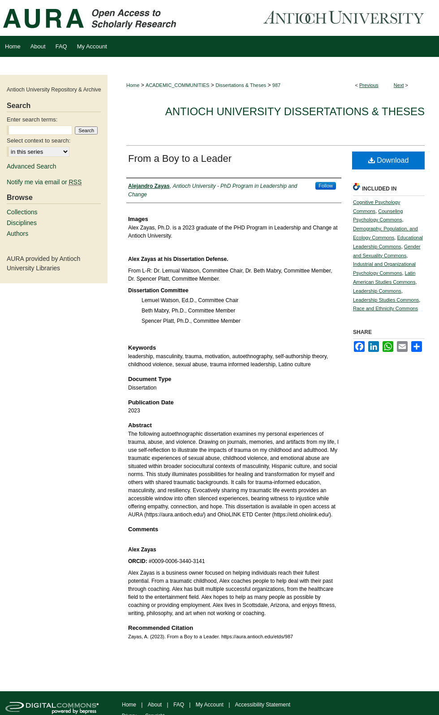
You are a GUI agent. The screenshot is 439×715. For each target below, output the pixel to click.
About (155, 705)
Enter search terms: (32, 119)
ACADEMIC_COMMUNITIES (177, 85)
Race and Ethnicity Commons (385, 308)
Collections (22, 212)
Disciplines (22, 222)
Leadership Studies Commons (386, 300)
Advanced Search (31, 166)
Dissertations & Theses (240, 85)
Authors (17, 233)
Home (132, 85)
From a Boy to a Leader (180, 158)
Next (399, 85)
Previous (369, 85)
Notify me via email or (44, 182)
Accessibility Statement (262, 705)
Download (388, 160)
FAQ (178, 705)
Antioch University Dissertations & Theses (295, 111)
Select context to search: (38, 140)
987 (276, 85)
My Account (210, 705)
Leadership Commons (377, 291)
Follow (325, 185)
